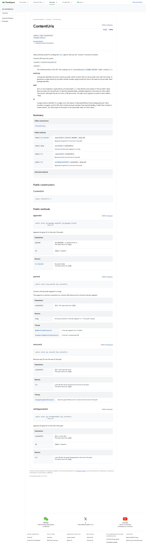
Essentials (22, 2)
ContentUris (39, 126)
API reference (8, 9)
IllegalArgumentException (44, 400)
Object (42, 38)
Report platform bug (132, 537)
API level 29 (109, 345)
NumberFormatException (43, 330)
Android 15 (90, 537)
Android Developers (38, 19)
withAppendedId (60, 162)
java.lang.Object (38, 41)
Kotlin (105, 30)
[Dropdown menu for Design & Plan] (44, 2)
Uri (61, 55)
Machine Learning (52, 540)
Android (29, 537)
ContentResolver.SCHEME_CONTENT (85, 69)
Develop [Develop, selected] (52, 2)
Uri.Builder (45, 137)
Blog (80, 2)
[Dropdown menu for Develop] (57, 2)
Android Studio (137, 2)
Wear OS (69, 540)
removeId (58, 154)
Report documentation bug (134, 540)
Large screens (71, 537)
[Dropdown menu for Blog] (84, 2)
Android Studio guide (112, 539)
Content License (81, 471)
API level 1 (110, 25)
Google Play (66, 2)
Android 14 (90, 540)
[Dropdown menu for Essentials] (28, 2)
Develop (48, 19)
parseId (58, 146)
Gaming (49, 537)
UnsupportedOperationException (46, 335)
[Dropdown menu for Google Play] (72, 2)
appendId (58, 137)
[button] (12, 21)
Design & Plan (38, 2)
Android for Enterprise (33, 540)
